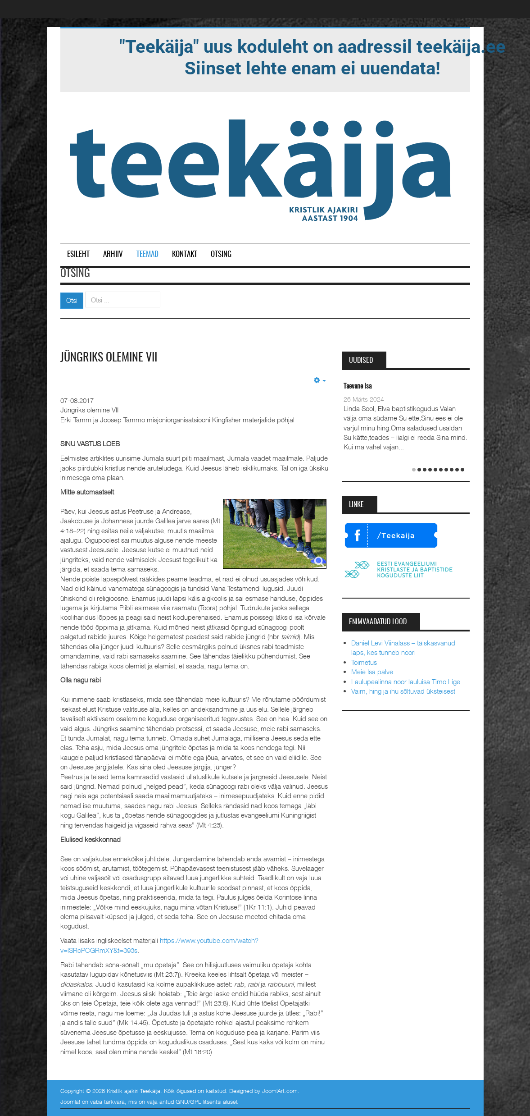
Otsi (71, 300)
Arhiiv (113, 254)
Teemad (147, 254)
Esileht (78, 254)
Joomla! (70, 1101)
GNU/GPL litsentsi (198, 1101)
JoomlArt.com (280, 1090)
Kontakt (184, 254)
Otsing (221, 254)
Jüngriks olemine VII (108, 358)
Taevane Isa (357, 386)
